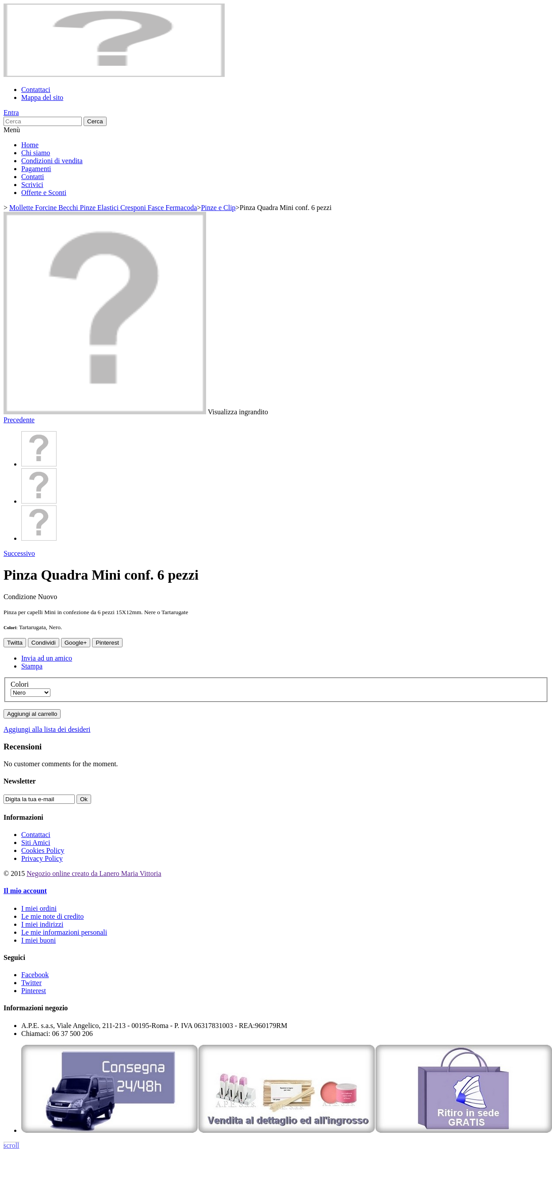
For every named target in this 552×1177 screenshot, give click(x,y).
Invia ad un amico (46, 658)
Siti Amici (35, 842)
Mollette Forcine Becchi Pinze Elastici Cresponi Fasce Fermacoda (103, 207)
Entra (11, 112)
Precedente (19, 420)
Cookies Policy (42, 850)
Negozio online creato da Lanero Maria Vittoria (94, 873)
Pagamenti (36, 168)
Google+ (76, 642)
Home (29, 145)
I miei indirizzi (42, 924)
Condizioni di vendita (52, 160)
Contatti (32, 176)
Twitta (15, 642)
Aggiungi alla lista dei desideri (47, 729)
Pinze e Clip (218, 207)
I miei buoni (38, 940)
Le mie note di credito (52, 916)
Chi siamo (35, 153)
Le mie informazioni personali (64, 932)
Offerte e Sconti (43, 192)
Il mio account (25, 890)
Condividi (43, 642)
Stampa (31, 666)
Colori (21, 684)
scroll (11, 1145)
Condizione (21, 596)
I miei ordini (39, 908)
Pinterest (107, 642)
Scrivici (32, 184)
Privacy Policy (42, 858)
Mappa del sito (42, 97)
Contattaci (35, 89)
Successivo (19, 553)
